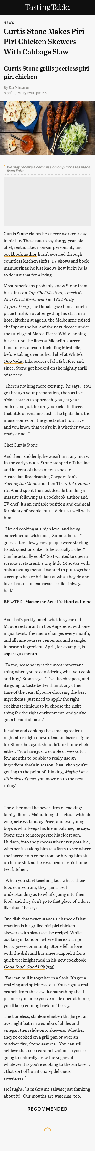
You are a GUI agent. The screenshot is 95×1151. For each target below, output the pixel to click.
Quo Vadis (13, 361)
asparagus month (20, 653)
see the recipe (53, 932)
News (9, 22)
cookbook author (20, 254)
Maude (10, 626)
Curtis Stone (16, 233)
